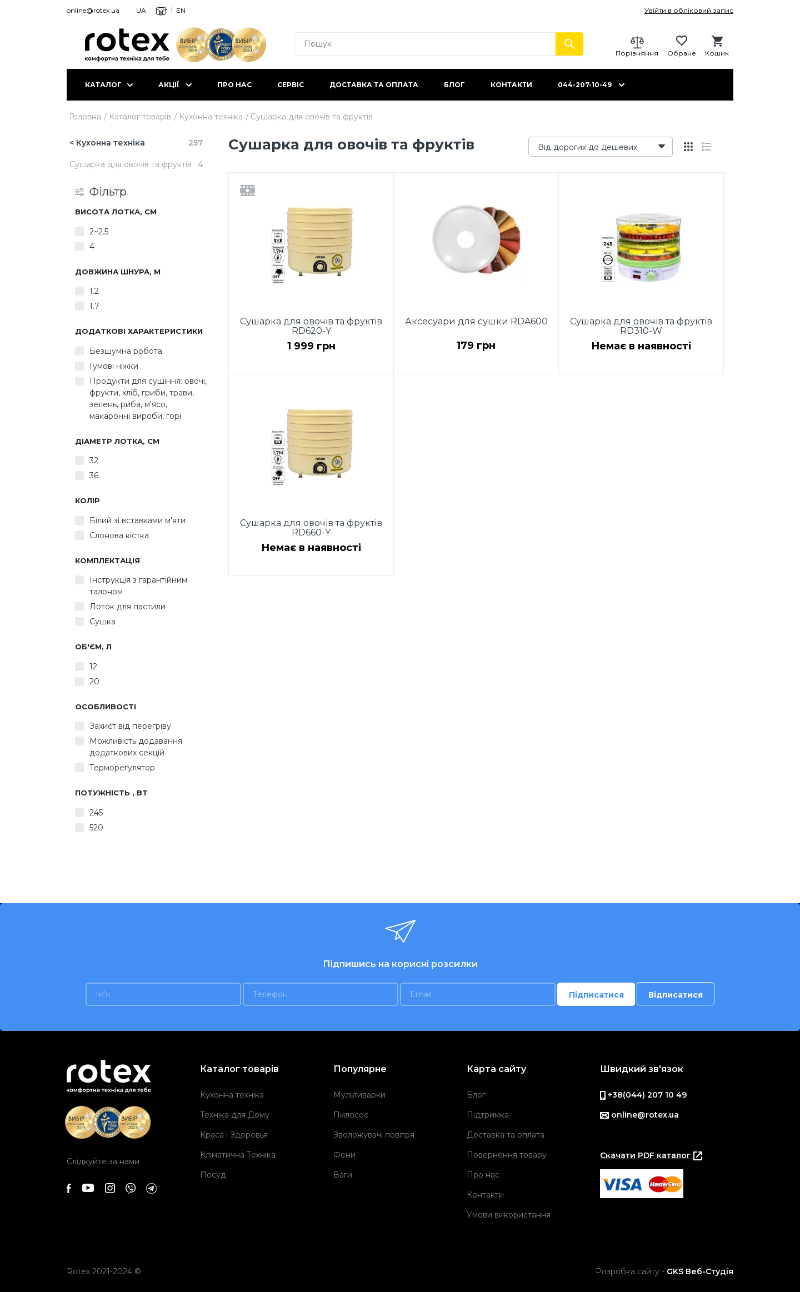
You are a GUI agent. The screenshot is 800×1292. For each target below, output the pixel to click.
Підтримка (488, 1115)
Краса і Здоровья (234, 1135)
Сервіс (290, 85)
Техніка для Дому (234, 1115)
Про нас (234, 85)
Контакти (511, 85)
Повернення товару (507, 1155)
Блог (454, 85)
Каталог (103, 85)
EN (181, 10)
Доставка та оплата (373, 85)
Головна (85, 117)
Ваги (342, 1175)
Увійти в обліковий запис (688, 10)
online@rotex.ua (93, 10)
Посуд (213, 1175)
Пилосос (350, 1115)
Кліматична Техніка (238, 1155)
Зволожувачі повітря (373, 1135)
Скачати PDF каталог (651, 1155)
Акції (168, 85)
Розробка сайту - (664, 1271)
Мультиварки (359, 1095)
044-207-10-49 (585, 85)
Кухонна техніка (211, 117)
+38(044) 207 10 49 (643, 1095)
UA (141, 10)
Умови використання (509, 1215)
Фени (344, 1155)
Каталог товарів (140, 117)
